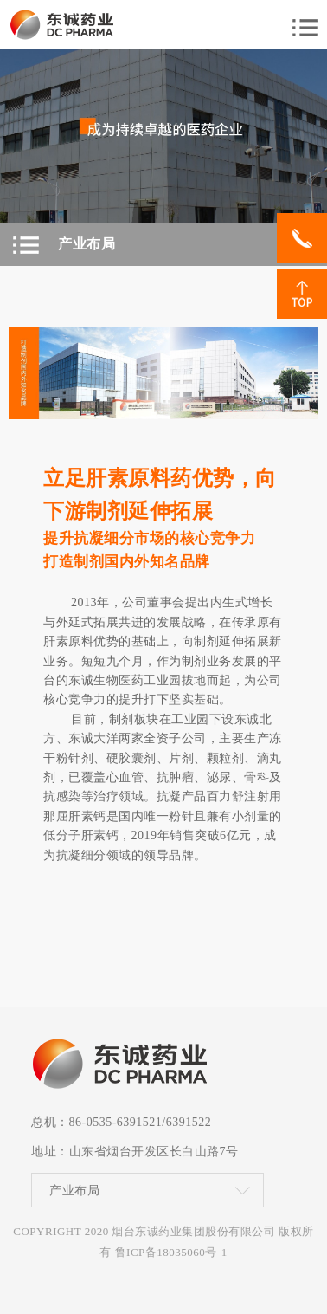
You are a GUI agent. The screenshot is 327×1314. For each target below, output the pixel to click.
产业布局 (74, 1191)
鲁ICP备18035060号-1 (171, 1252)
